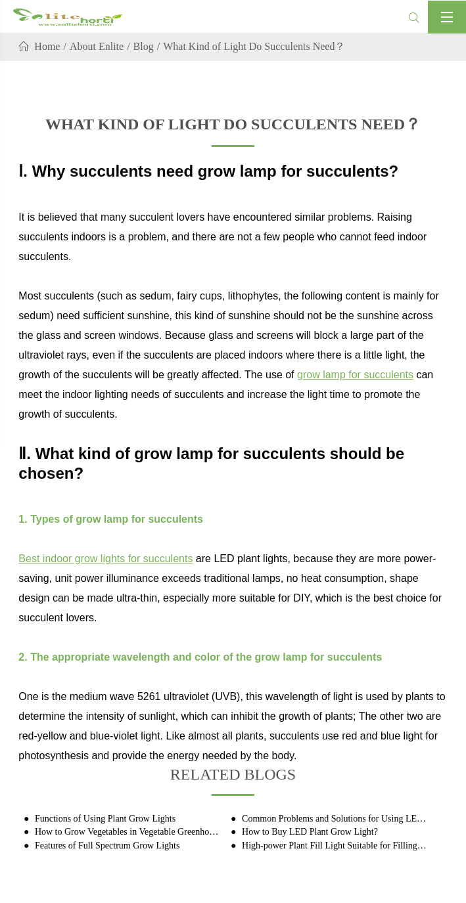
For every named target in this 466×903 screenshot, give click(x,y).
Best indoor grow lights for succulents (105, 558)
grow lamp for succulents (355, 374)
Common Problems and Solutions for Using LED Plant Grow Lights (334, 819)
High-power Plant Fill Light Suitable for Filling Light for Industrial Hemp (334, 845)
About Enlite (97, 46)
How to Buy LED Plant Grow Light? (309, 832)
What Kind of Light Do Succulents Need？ (254, 46)
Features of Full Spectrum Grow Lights (105, 845)
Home (47, 46)
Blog (143, 46)
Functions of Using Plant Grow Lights (103, 819)
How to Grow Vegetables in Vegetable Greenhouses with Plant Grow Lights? (126, 832)
